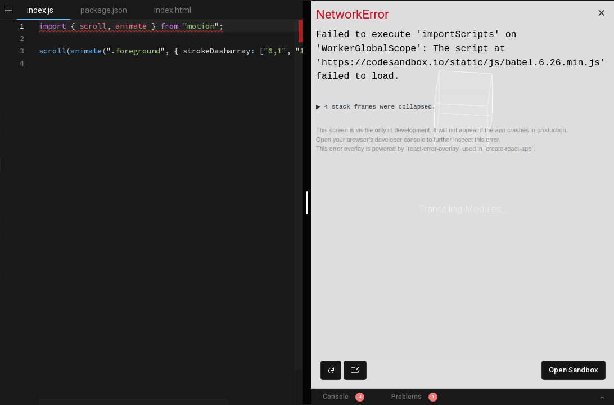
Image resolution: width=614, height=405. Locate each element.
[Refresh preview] (330, 370)
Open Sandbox (573, 370)
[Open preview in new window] (355, 370)
